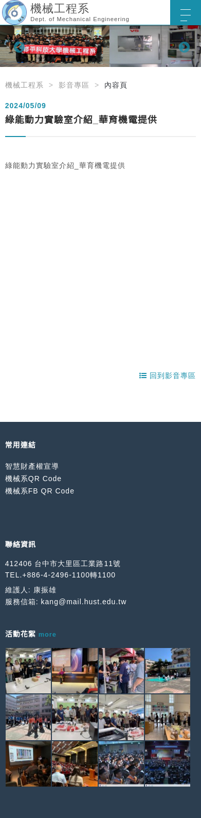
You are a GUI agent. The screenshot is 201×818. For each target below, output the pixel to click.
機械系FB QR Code (40, 491)
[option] (100, 46)
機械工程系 (24, 85)
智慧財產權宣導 (32, 466)
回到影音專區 (167, 375)
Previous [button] (18, 46)
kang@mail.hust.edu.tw (84, 602)
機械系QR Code (33, 478)
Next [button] (183, 46)
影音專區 (74, 85)
